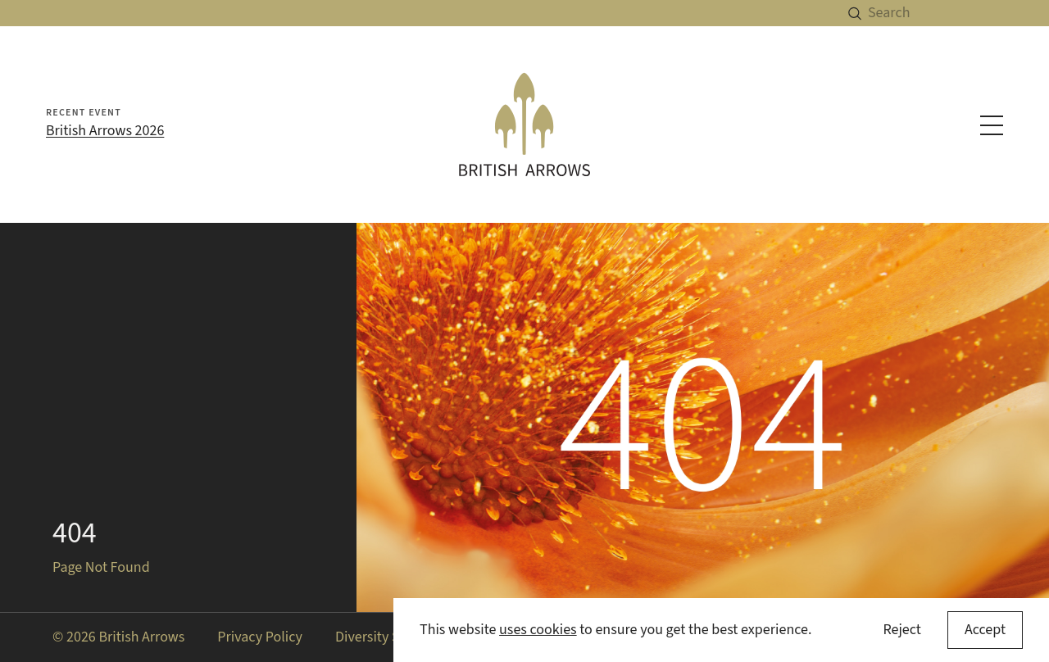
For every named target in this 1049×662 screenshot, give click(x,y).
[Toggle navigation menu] (991, 125)
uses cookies (538, 629)
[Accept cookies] (985, 630)
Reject (901, 629)
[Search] (958, 13)
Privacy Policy (259, 637)
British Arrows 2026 (105, 130)
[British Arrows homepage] (524, 124)
